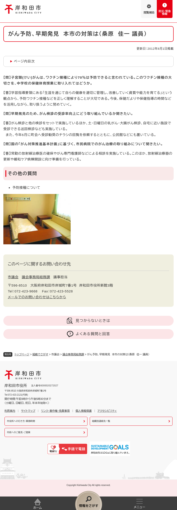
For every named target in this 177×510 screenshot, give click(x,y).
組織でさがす (40, 354)
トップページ (22, 354)
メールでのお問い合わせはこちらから (37, 297)
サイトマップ (28, 410)
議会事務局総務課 (73, 354)
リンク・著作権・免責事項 (55, 410)
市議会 (13, 277)
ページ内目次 (24, 61)
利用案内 (9, 410)
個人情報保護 (84, 410)
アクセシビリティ (107, 410)
